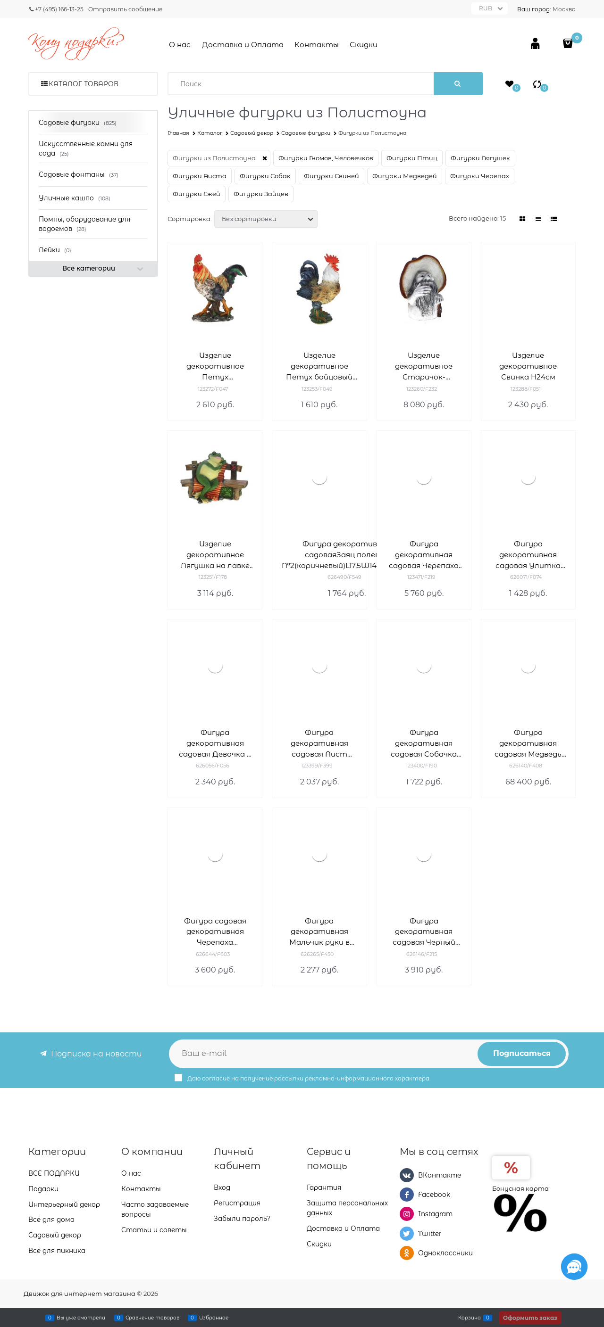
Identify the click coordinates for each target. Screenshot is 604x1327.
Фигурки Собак (265, 176)
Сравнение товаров (152, 1317)
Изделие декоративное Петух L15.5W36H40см (215, 366)
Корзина (469, 1317)
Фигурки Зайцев (261, 194)
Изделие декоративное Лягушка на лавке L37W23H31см (215, 555)
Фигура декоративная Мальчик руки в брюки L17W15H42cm (319, 932)
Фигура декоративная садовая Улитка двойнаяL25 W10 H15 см (528, 555)
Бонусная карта (520, 1188)
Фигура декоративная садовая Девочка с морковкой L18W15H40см (215, 743)
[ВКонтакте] (407, 1175)
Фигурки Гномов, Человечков (325, 158)
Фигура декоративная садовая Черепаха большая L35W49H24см (424, 555)
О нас (180, 44)
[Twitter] (407, 1234)
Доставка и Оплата (243, 44)
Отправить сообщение (125, 9)
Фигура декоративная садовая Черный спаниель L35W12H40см (424, 932)
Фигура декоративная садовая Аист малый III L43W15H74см (319, 743)
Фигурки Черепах (479, 176)
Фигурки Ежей (196, 194)
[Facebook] (407, 1194)
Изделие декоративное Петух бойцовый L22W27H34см (319, 366)
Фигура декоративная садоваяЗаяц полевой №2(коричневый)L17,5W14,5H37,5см (346, 554)
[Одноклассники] (407, 1253)
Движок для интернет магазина (79, 1293)
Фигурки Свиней (331, 176)
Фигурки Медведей (404, 176)
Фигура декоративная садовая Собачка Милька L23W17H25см (424, 743)
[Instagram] (407, 1214)
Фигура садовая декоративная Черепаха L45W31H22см (215, 932)
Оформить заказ (530, 1317)
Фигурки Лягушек (480, 158)
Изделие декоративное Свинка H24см (528, 366)
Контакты (316, 44)
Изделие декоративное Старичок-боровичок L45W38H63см (424, 366)
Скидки (364, 44)
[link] (523, 219)
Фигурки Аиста (199, 176)
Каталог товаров (83, 84)
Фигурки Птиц (411, 158)
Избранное (213, 1317)
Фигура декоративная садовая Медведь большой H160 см (528, 743)
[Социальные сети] (574, 1266)
